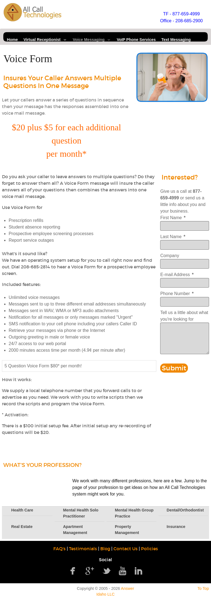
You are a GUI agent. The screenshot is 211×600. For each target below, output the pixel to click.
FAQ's (59, 548)
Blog (105, 548)
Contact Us (125, 548)
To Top (203, 588)
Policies (149, 548)
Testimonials (83, 548)
